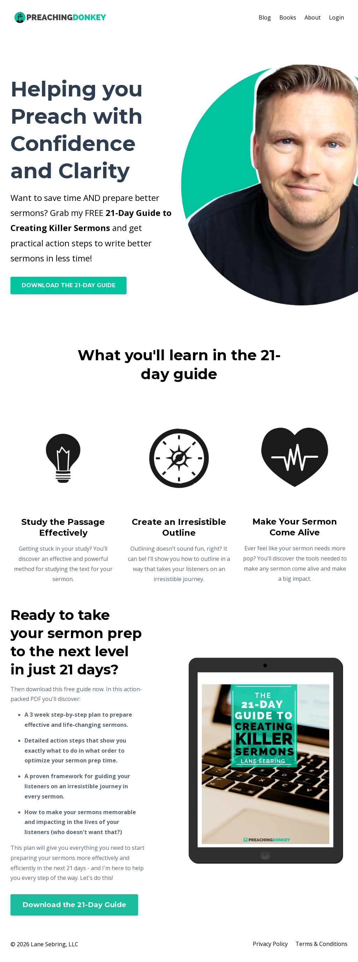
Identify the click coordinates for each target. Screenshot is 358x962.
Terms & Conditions (321, 944)
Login (336, 17)
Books (287, 17)
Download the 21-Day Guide (74, 904)
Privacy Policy (269, 944)
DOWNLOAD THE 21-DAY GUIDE (68, 285)
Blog (265, 17)
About (313, 17)
